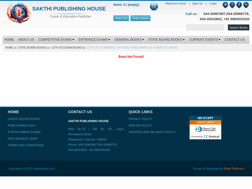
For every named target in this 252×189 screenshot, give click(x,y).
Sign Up (197, 3)
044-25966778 (238, 14)
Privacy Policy (141, 118)
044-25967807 (214, 14)
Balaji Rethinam (234, 168)
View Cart (121, 18)
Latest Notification (23, 118)
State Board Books (32, 47)
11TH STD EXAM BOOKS (66, 47)
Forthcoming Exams (24, 132)
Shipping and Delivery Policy (152, 132)
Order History (140, 18)
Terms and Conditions (26, 145)
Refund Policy (140, 125)
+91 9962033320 (236, 19)
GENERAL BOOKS (129, 39)
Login (213, 3)
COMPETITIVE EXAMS (56, 39)
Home (9, 47)
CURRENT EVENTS (204, 39)
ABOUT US (26, 39)
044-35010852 (211, 19)
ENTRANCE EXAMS (94, 39)
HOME (9, 39)
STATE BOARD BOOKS (166, 39)
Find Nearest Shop (23, 138)
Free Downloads (21, 125)
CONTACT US (235, 39)
